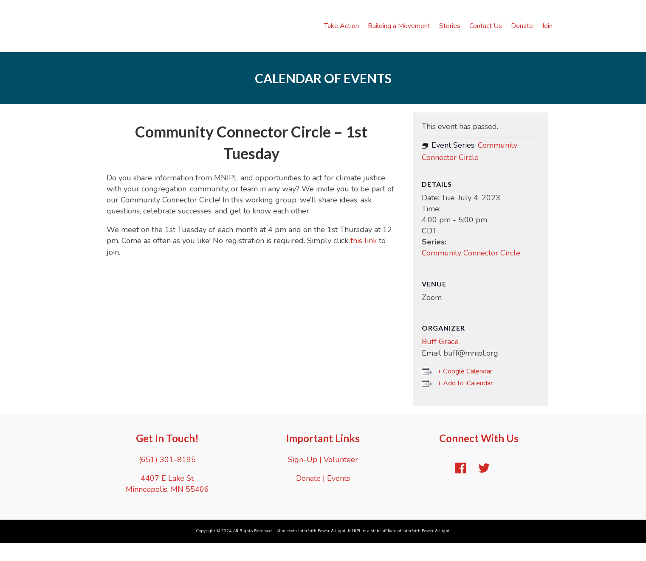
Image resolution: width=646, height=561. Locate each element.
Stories (449, 34)
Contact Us (485, 34)
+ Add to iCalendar (465, 401)
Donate (522, 34)
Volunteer (341, 477)
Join (547, 34)
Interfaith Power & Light (426, 549)
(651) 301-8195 (167, 477)
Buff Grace (440, 360)
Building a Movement (399, 34)
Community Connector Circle (471, 271)
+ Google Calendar (464, 389)
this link (363, 259)
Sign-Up (302, 477)
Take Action (341, 34)
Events (338, 496)
